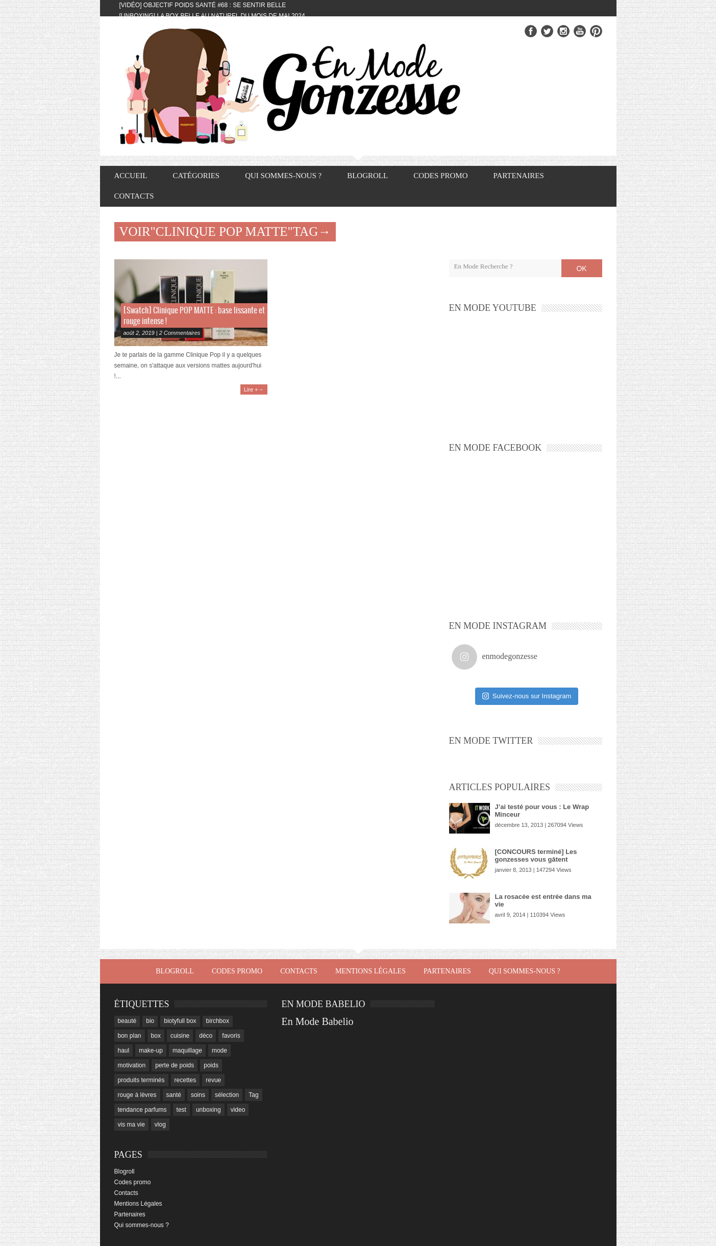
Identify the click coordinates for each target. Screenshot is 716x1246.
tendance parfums (142, 1109)
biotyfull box (180, 1020)
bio (150, 1020)
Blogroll (367, 176)
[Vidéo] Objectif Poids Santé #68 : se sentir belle (202, 5)
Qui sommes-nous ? (283, 176)
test (181, 1109)
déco (205, 1035)
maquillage (187, 1050)
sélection (227, 1094)
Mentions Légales (370, 971)
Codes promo (440, 176)
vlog (160, 1124)
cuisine (179, 1035)
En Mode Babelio (318, 1021)
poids (211, 1065)
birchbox (217, 1020)
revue (213, 1080)
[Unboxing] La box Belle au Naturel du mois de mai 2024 (212, 15)
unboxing (208, 1109)
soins (198, 1094)
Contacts (134, 196)
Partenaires (518, 176)
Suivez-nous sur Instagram (527, 696)
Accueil (130, 176)
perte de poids (174, 1065)
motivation (132, 1065)
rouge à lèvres (137, 1094)
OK (581, 268)
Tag (253, 1094)
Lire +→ (254, 389)
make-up (151, 1050)
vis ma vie (131, 1124)
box (156, 1035)
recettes (185, 1080)
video (238, 1109)
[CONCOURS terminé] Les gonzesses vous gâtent (536, 855)
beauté (127, 1020)
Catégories (196, 176)
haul (124, 1050)
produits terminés (141, 1080)
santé (173, 1094)
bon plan (129, 1035)
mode (219, 1050)
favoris (231, 1035)
